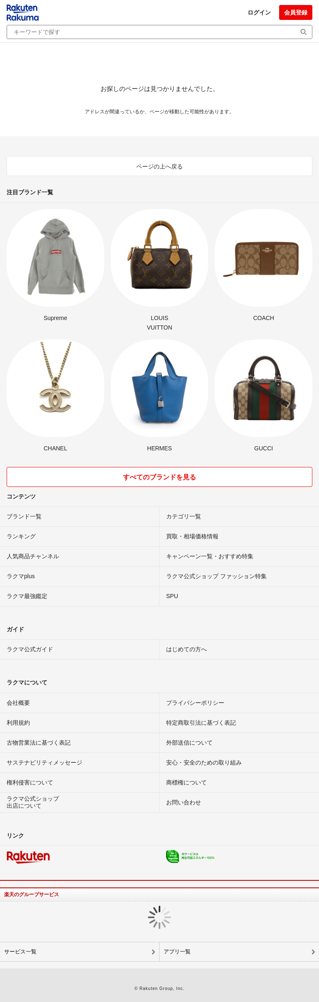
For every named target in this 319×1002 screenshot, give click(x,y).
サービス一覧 (20, 951)
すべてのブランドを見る (159, 477)
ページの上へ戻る (159, 166)
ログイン (259, 12)
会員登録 (295, 12)
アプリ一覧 (177, 951)
